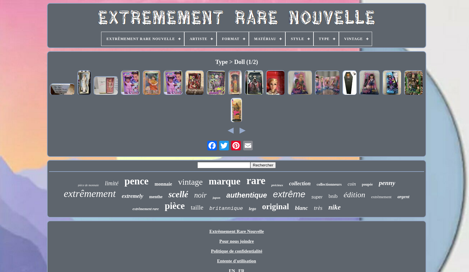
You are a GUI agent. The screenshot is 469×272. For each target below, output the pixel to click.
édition (354, 194)
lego (252, 209)
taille (197, 207)
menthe (155, 197)
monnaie (163, 184)
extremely (132, 196)
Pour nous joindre (236, 241)
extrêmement (90, 193)
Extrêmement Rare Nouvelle (236, 231)
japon (216, 197)
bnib (332, 196)
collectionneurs (329, 184)
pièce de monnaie (88, 185)
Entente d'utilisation (236, 261)
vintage (190, 182)
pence (136, 181)
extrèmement (381, 197)
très (318, 208)
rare (255, 181)
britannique (226, 208)
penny (387, 183)
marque (224, 181)
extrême (289, 194)
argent (403, 196)
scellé (178, 194)
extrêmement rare (146, 209)
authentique (246, 195)
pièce (175, 206)
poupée (367, 184)
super (317, 196)
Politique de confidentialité (236, 251)
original (275, 206)
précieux (277, 185)
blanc (301, 208)
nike (334, 207)
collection (299, 184)
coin (352, 184)
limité (112, 183)
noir (200, 195)
